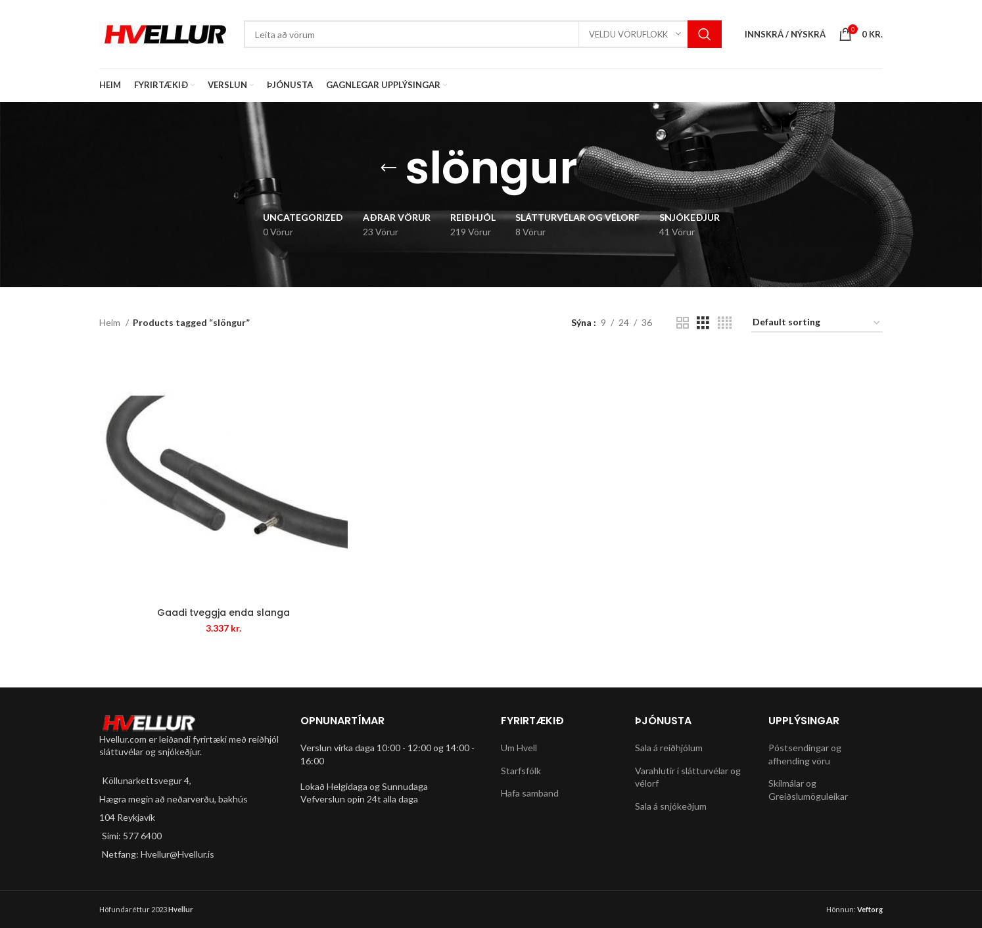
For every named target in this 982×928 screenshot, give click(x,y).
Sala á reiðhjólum (669, 747)
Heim (110, 322)
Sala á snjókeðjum (671, 806)
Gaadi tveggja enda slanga (223, 612)
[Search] (483, 34)
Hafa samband (530, 793)
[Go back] (388, 168)
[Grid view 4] (725, 323)
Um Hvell (519, 747)
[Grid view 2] (682, 323)
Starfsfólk (521, 770)
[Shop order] (817, 323)
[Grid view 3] (703, 323)
